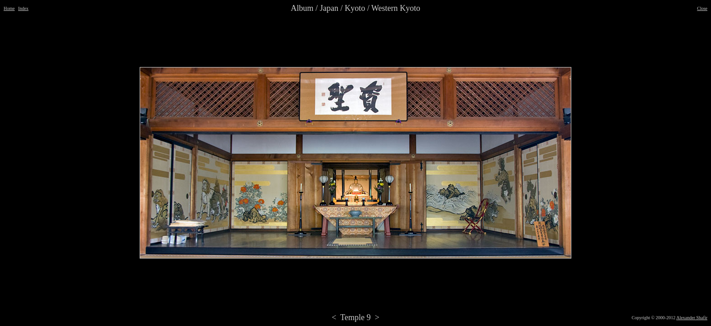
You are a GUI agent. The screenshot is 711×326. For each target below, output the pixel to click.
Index (23, 8)
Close (702, 8)
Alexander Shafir (691, 317)
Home (9, 8)
